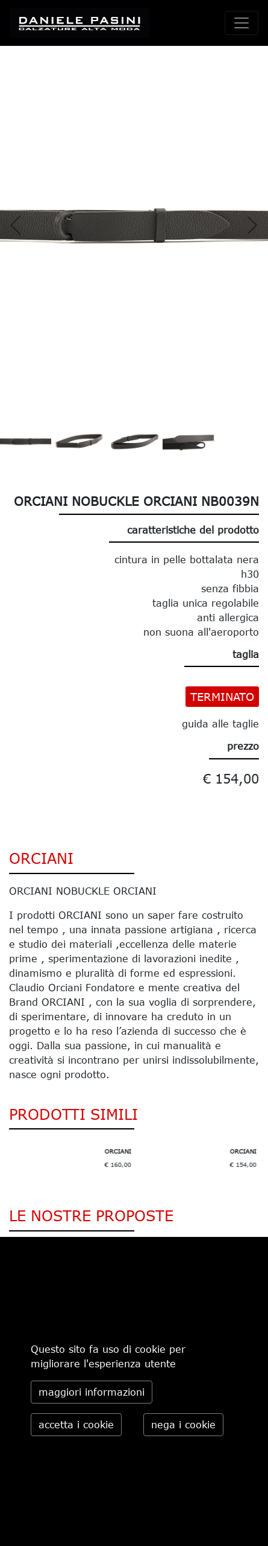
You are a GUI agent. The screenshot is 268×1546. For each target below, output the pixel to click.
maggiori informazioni (92, 1392)
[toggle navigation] (241, 23)
